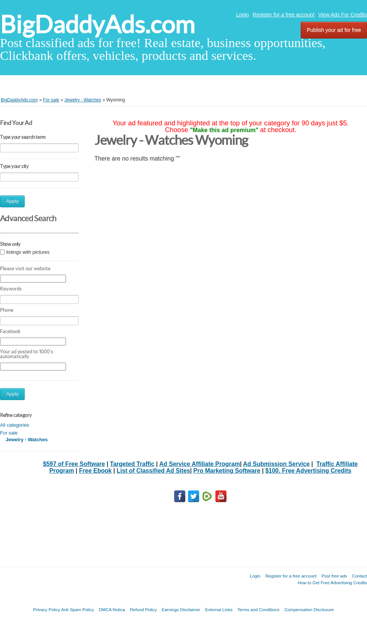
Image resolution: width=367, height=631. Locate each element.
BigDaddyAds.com (97, 24)
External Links (219, 609)
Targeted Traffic (132, 464)
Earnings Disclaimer (181, 609)
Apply (12, 201)
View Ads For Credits (342, 15)
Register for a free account (284, 15)
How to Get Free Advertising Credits (332, 582)
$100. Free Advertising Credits (308, 470)
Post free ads (334, 575)
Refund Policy (143, 609)
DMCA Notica (112, 609)
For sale (9, 433)
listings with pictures (28, 252)
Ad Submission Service (276, 464)
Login (242, 15)
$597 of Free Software (74, 464)
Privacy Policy (46, 609)
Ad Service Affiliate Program (199, 464)
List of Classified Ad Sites (153, 470)
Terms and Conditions (258, 609)
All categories (14, 425)
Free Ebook (95, 470)
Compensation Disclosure (309, 609)
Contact (359, 575)
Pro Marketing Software (226, 470)
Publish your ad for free (334, 30)
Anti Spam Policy (77, 609)
